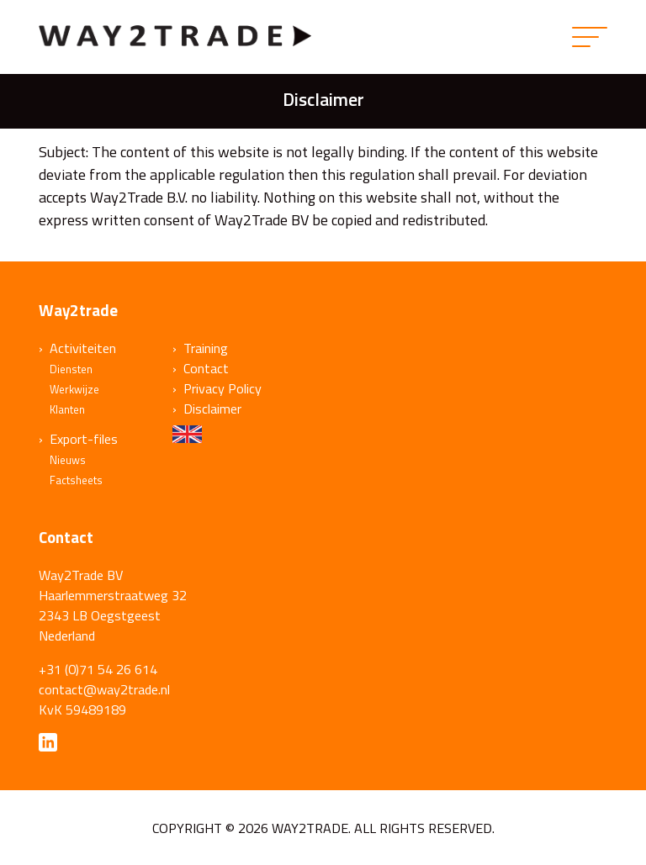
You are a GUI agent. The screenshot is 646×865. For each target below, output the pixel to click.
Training (205, 348)
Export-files (84, 439)
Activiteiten (83, 348)
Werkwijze (74, 389)
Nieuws (68, 459)
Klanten (67, 409)
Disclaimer (212, 408)
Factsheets (76, 480)
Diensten (71, 369)
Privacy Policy (222, 388)
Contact (206, 368)
